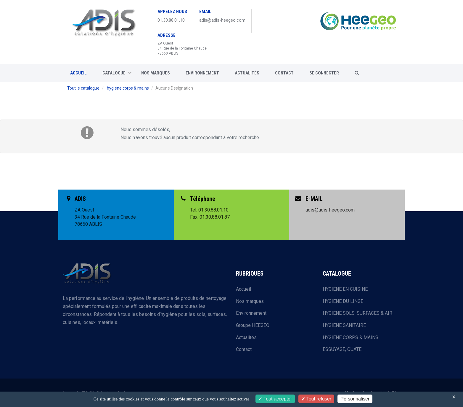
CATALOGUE (116, 73)
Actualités (247, 73)
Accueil (243, 289)
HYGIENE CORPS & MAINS (350, 337)
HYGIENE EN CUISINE (345, 289)
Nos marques (155, 73)
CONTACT (284, 73)
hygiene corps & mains (128, 88)
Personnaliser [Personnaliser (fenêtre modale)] (354, 398)
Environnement (202, 73)
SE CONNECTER (324, 73)
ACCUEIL (78, 73)
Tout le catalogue (83, 88)
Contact (244, 349)
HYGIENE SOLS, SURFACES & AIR (357, 313)
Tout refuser (316, 398)
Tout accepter (275, 398)
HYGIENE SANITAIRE (344, 325)
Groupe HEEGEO (252, 325)
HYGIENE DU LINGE (343, 301)
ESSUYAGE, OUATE (342, 349)
